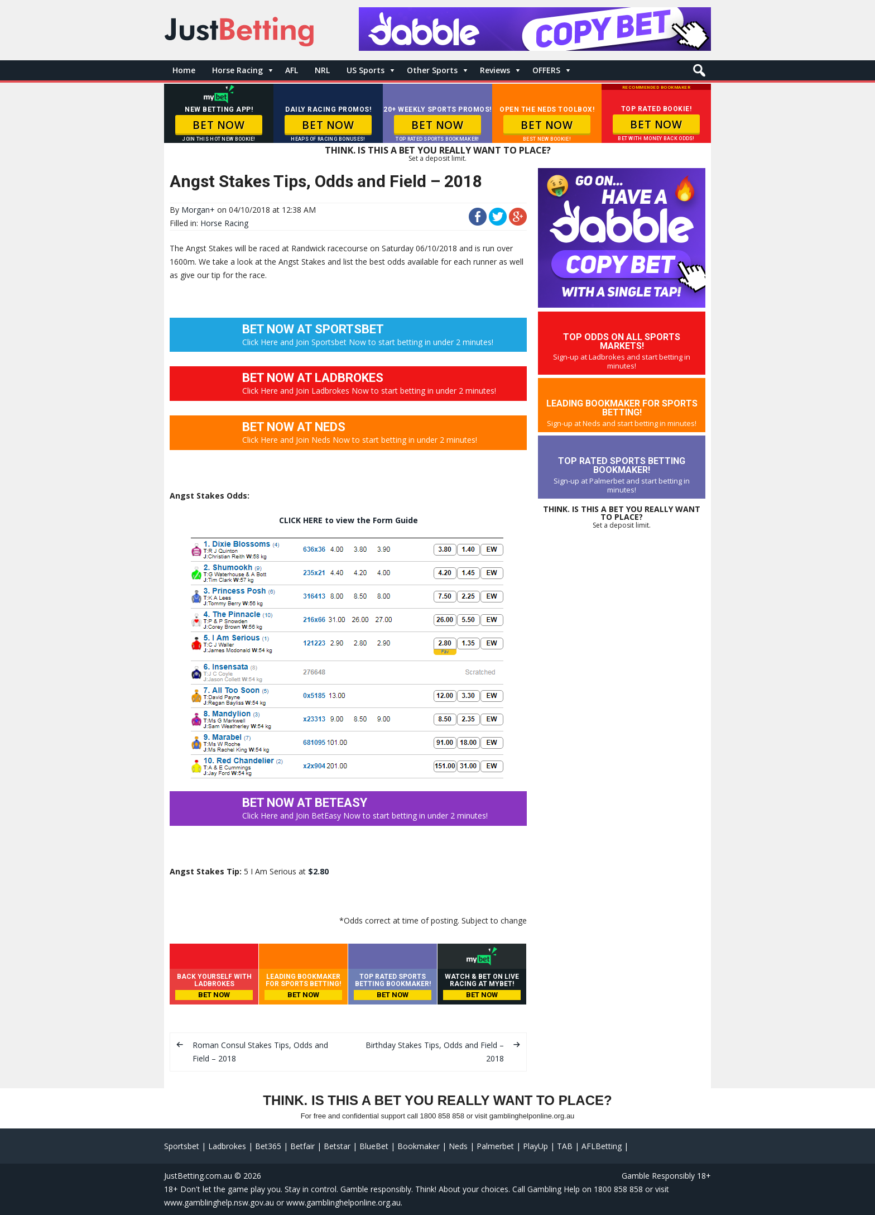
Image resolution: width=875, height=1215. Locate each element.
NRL (322, 70)
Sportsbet (181, 1146)
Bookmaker (418, 1146)
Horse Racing (237, 70)
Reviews (495, 70)
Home (183, 70)
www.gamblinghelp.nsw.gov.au (219, 1202)
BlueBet (373, 1146)
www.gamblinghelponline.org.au (343, 1202)
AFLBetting (601, 1146)
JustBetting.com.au (198, 1175)
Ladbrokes (227, 1146)
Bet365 (268, 1146)
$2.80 (318, 871)
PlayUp (535, 1146)
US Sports (365, 70)
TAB (565, 1146)
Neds (458, 1146)
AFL (291, 70)
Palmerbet (495, 1146)
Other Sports (432, 70)
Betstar (337, 1146)
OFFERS (546, 70)
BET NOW (218, 125)
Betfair (302, 1146)
